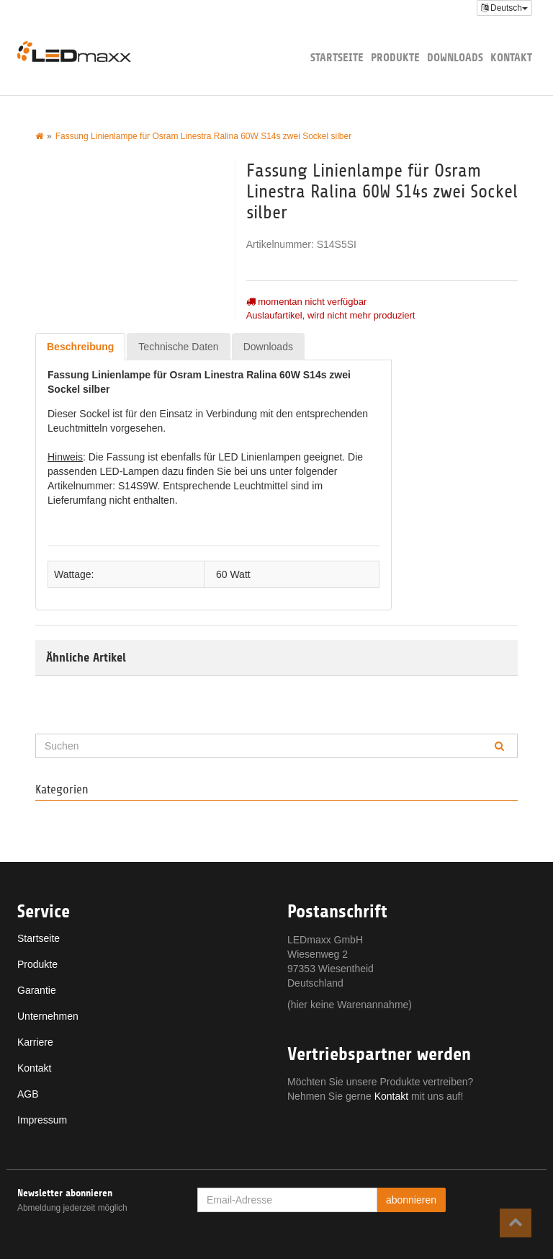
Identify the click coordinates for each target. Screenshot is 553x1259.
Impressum (42, 1120)
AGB (28, 1094)
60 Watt (233, 574)
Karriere (35, 1042)
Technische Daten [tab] (178, 346)
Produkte (395, 57)
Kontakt (511, 57)
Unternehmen (47, 1016)
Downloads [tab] (268, 346)
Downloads (455, 57)
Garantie (36, 990)
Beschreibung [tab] (80, 346)
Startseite (337, 57)
